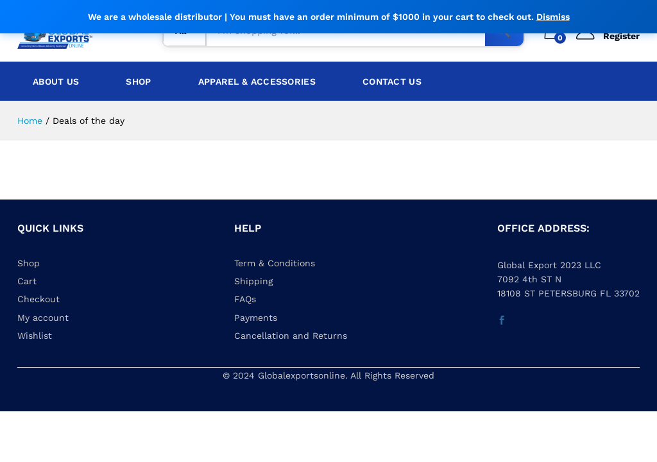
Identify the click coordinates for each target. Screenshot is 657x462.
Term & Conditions (274, 263)
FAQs (245, 299)
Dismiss (553, 17)
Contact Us (392, 81)
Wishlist (34, 335)
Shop (138, 81)
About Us (56, 81)
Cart (27, 281)
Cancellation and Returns (290, 335)
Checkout (38, 299)
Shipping (253, 281)
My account (43, 317)
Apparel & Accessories (257, 81)
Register (621, 36)
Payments (255, 317)
